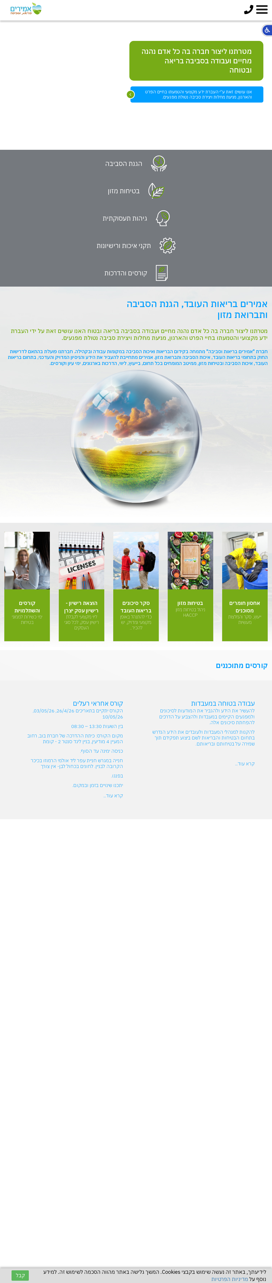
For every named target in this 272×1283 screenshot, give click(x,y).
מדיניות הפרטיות (229, 1279)
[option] (136, 85)
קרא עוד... (245, 763)
